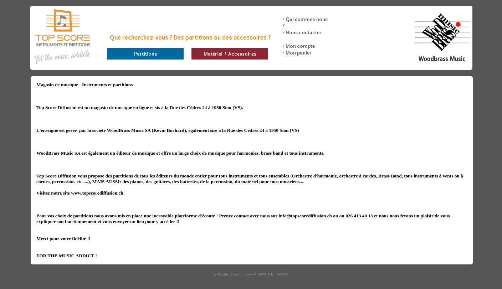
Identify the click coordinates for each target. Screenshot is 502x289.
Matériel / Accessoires (230, 54)
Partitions (145, 54)
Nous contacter (304, 32)
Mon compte (300, 46)
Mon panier (299, 53)
